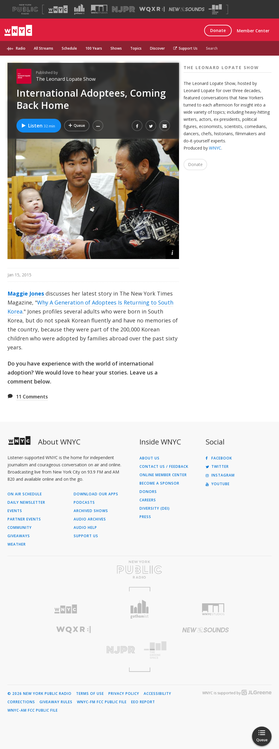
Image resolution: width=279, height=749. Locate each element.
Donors (148, 492)
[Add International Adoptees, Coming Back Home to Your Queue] (77, 125)
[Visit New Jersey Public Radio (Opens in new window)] (73, 650)
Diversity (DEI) (155, 508)
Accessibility (157, 693)
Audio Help (85, 527)
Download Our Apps (96, 494)
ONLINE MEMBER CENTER (163, 475)
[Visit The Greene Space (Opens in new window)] (215, 9)
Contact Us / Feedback (164, 466)
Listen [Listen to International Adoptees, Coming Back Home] (38, 125)
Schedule (69, 48)
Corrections (21, 702)
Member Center (253, 31)
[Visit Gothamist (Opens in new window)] (79, 9)
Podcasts (84, 502)
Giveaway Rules (56, 702)
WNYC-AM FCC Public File (32, 710)
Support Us (185, 48)
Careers (148, 500)
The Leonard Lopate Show (65, 79)
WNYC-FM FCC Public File (102, 702)
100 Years (93, 48)
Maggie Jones (26, 293)
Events (14, 511)
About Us (150, 458)
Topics (136, 48)
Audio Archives (90, 519)
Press (145, 517)
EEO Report (143, 702)
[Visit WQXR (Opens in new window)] (152, 9)
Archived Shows (91, 511)
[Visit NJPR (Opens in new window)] (123, 9)
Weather (16, 544)
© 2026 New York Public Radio (39, 693)
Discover (157, 48)
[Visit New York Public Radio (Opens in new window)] (139, 570)
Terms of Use (90, 693)
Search (212, 48)
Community (19, 527)
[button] (98, 125)
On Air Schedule (24, 494)
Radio (20, 48)
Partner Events (24, 519)
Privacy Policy (123, 693)
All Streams (43, 48)
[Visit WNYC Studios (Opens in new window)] (99, 9)
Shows (116, 48)
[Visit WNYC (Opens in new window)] (58, 9)
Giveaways (18, 536)
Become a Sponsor (159, 483)
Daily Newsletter (26, 502)
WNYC (215, 148)
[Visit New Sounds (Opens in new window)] (186, 9)
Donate (218, 30)
